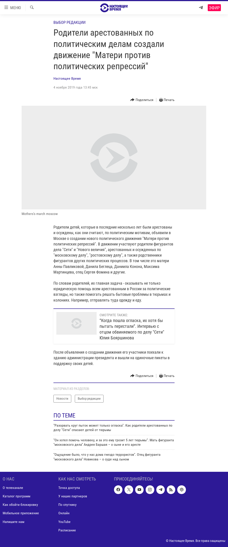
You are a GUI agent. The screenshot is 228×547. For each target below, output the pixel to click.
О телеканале (13, 488)
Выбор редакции (69, 22)
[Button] (141, 100)
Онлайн (63, 513)
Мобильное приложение (21, 513)
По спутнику (67, 505)
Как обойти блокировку (20, 505)
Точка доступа (69, 488)
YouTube (64, 522)
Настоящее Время (67, 78)
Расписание (67, 530)
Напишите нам (13, 522)
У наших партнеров (72, 496)
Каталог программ (16, 496)
